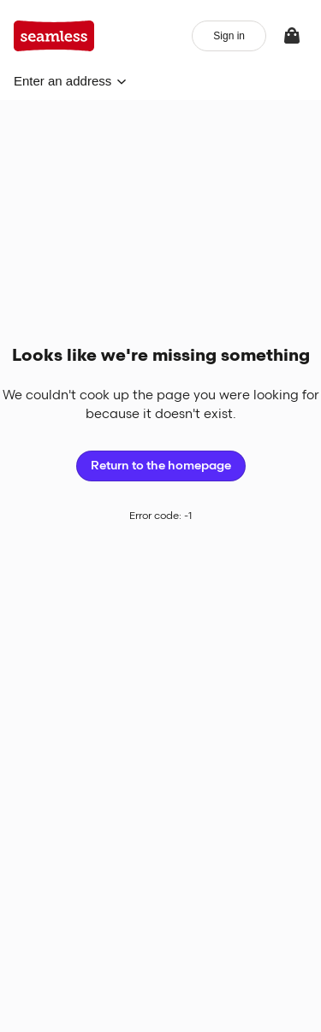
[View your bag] (292, 35)
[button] (70, 81)
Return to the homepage (161, 465)
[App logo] (54, 36)
